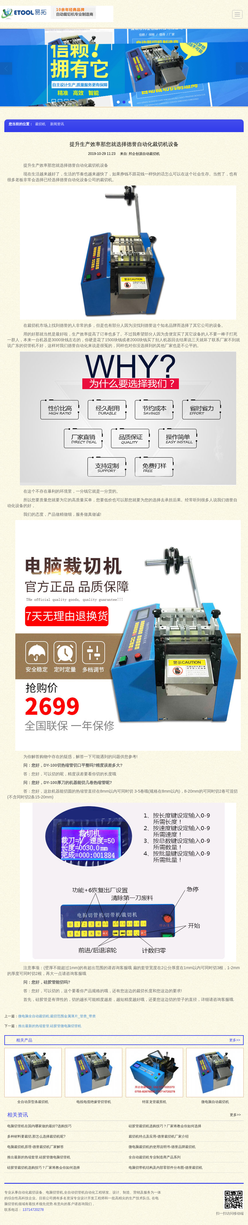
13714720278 (33, 1210)
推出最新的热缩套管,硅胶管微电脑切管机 (49, 1026)
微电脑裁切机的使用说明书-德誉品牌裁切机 (162, 1147)
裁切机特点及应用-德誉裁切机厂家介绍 (159, 1136)
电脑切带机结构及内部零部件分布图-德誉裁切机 (165, 1168)
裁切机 (40, 124)
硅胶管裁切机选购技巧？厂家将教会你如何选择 (165, 1126)
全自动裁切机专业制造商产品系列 (155, 1157)
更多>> (234, 1040)
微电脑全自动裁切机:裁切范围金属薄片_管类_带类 (57, 1016)
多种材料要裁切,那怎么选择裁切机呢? (36, 1136)
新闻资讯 (57, 124)
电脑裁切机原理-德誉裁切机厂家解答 (35, 1147)
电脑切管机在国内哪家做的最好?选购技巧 (39, 1126)
